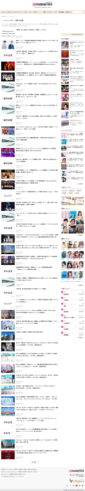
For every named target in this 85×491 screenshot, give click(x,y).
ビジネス (35, 12)
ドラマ (55, 12)
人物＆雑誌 (61, 12)
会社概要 (3, 469)
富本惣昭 (66, 294)
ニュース (4, 12)
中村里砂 (66, 300)
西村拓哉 (79, 190)
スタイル (9, 12)
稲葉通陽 (64, 193)
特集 (45, 12)
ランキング (49, 12)
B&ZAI (77, 193)
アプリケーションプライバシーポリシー (9, 471)
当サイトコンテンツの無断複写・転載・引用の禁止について (13, 474)
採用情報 (25, 469)
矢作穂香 (66, 329)
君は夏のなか (72, 190)
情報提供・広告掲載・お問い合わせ (25, 471)
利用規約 (16, 469)
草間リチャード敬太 (69, 317)
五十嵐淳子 (67, 323)
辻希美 (70, 193)
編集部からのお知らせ (32, 469)
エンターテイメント (18, 12)
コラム (25, 12)
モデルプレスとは (9, 469)
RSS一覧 (35, 471)
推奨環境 (20, 469)
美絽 (65, 306)
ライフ (30, 12)
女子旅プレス (68, 12)
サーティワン (64, 190)
